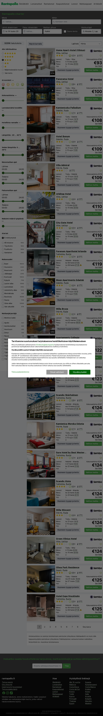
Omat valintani (57, 372)
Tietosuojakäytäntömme (20, 372)
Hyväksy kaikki (80, 372)
